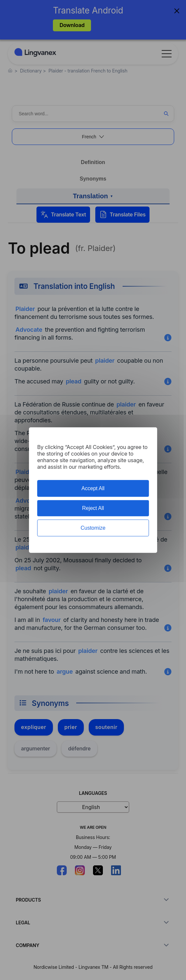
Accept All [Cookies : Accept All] (93, 488)
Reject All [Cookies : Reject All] (93, 508)
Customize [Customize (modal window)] (93, 528)
